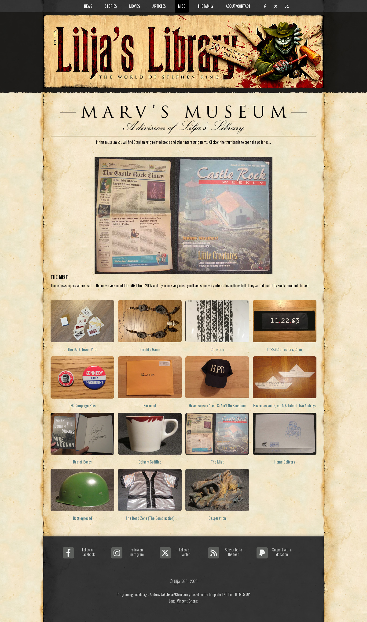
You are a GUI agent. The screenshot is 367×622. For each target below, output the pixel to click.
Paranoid (149, 405)
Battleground (82, 518)
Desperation (217, 518)
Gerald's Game (149, 349)
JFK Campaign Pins (82, 405)
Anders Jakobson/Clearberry (170, 594)
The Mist (217, 462)
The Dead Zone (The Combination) (150, 518)
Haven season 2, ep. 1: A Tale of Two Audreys (284, 405)
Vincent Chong (187, 601)
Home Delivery (284, 462)
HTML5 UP (242, 594)
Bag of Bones (82, 462)
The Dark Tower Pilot (82, 349)
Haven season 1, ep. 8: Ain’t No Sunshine (217, 405)
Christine (217, 349)
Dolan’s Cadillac (150, 462)
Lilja (177, 581)
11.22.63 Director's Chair (284, 349)
